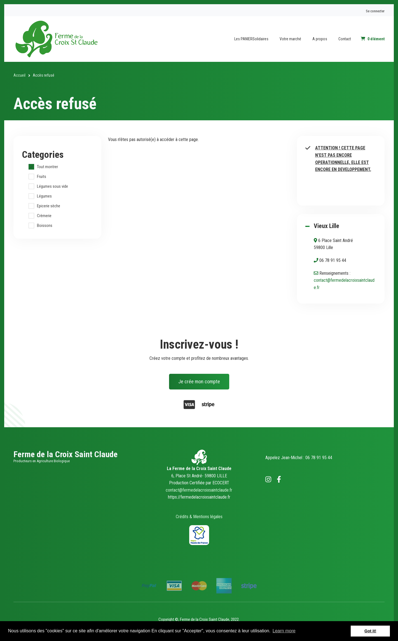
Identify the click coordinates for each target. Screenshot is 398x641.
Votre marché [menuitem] (290, 39)
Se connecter (375, 11)
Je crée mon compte (199, 381)
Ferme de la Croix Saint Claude (65, 454)
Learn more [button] (284, 630)
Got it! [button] (370, 631)
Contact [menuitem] (344, 39)
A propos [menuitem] (319, 39)
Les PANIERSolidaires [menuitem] (251, 39)
